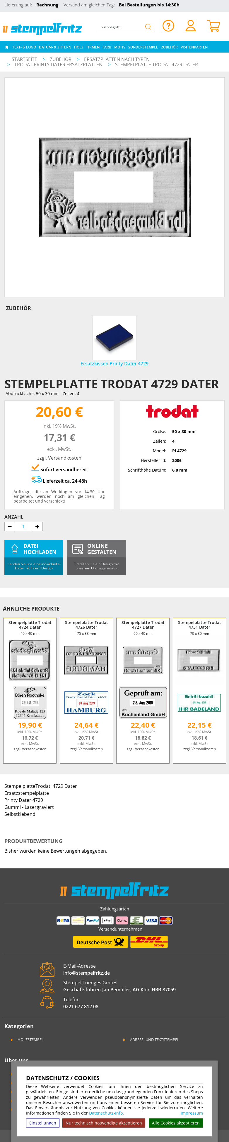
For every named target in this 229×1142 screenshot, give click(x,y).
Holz (78, 47)
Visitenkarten (194, 47)
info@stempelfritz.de (86, 973)
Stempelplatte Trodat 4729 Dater (156, 64)
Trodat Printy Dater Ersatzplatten (59, 64)
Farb (106, 47)
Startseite (24, 59)
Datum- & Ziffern (55, 47)
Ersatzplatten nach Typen (117, 59)
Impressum (192, 1113)
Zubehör (169, 47)
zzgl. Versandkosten (59, 458)
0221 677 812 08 (80, 1006)
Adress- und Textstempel (150, 1039)
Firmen (93, 47)
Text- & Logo (24, 47)
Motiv (119, 47)
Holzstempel (27, 1039)
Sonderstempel (143, 47)
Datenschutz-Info (106, 1113)
